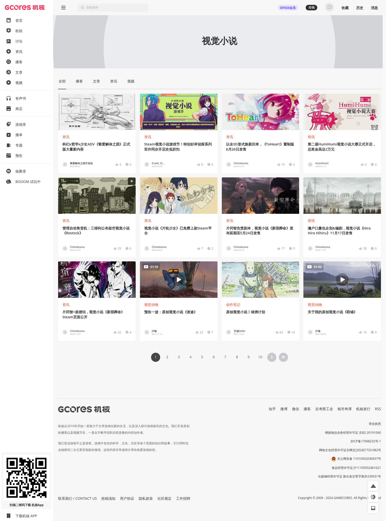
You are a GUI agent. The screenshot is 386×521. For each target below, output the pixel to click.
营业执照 (375, 424)
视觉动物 (151, 304)
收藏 (345, 7)
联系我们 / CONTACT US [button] (77, 498)
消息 (374, 7)
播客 (307, 408)
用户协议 (127, 498)
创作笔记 (233, 304)
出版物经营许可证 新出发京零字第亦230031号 (349, 476)
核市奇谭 (344, 408)
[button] (373, 486)
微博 (283, 408)
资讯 (65, 136)
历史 (359, 7)
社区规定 (164, 498)
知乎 (272, 408)
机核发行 (363, 408)
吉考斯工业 (324, 408)
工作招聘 (183, 498)
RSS (378, 408)
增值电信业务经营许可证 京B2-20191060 (353, 432)
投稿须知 (108, 498)
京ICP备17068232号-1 (365, 441)
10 (260, 357)
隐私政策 (146, 498)
